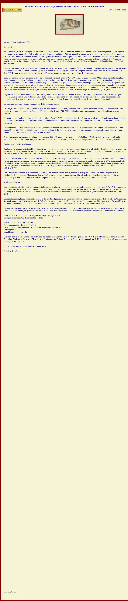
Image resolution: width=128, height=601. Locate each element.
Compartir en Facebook (118, 10)
